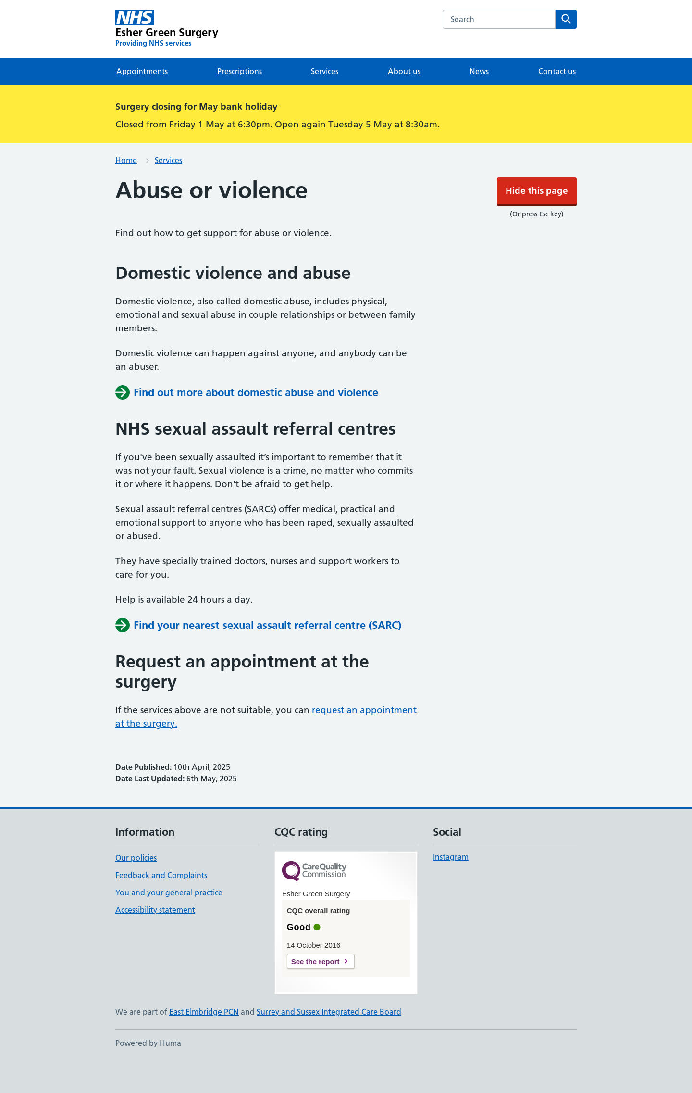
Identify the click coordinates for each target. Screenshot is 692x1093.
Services (324, 100)
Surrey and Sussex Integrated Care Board (329, 1040)
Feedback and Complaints (161, 904)
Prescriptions (239, 100)
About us (404, 100)
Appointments (142, 100)
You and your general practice (168, 921)
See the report (315, 990)
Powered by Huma (148, 1072)
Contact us (557, 100)
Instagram (451, 886)
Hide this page (346, 14)
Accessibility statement (155, 938)
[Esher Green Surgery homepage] (166, 57)
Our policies (136, 887)
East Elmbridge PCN (204, 1040)
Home (126, 189)
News (479, 100)
